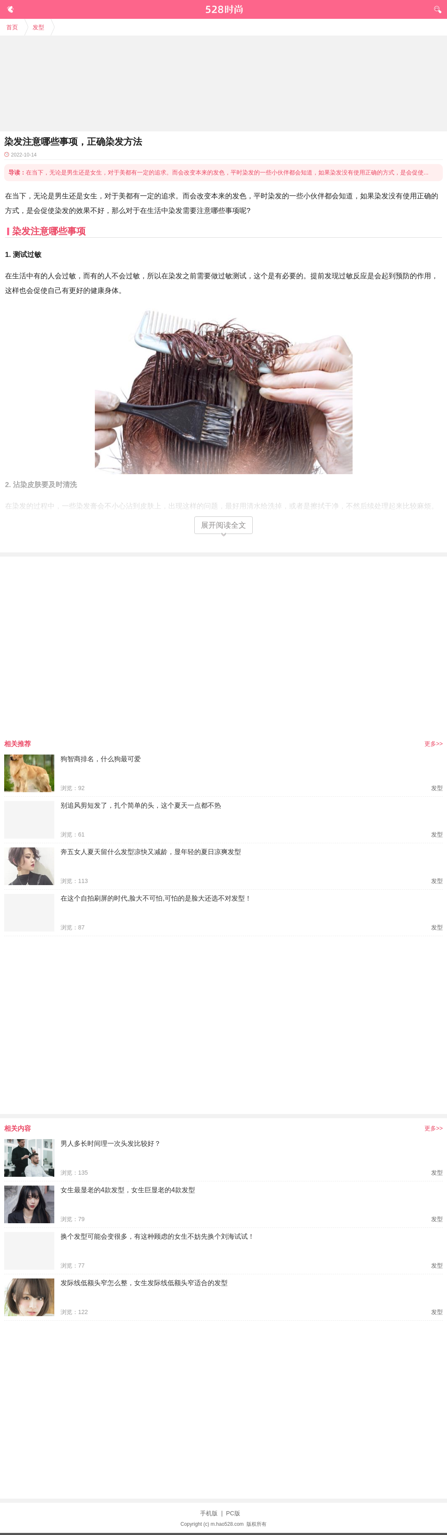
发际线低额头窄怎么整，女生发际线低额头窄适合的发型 (144, 1282)
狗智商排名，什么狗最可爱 (101, 758)
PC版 (233, 1513)
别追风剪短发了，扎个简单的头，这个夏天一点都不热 (141, 805)
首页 (12, 27)
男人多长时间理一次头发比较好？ (111, 1143)
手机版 (209, 1513)
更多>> (433, 743)
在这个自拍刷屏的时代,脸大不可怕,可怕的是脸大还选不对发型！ (156, 898)
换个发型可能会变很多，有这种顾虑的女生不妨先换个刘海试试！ (157, 1236)
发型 (38, 27)
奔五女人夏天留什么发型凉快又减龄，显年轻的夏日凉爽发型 (151, 851)
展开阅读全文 (223, 525)
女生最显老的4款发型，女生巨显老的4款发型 (128, 1190)
